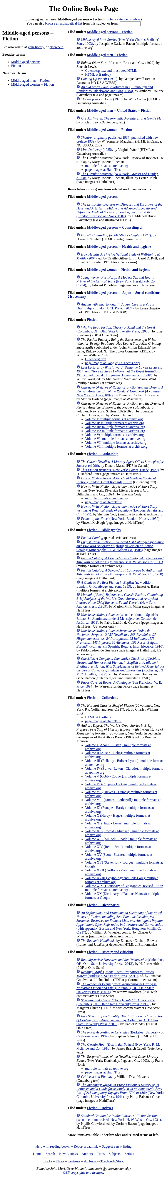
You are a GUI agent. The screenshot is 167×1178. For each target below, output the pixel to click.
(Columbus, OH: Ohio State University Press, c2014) (116, 988)
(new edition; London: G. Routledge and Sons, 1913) (114, 584)
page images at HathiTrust (103, 169)
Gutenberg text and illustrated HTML (111, 70)
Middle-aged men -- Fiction (30, 80)
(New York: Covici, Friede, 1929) (120, 470)
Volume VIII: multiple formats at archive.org (116, 446)
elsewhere (56, 47)
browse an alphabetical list (63, 23)
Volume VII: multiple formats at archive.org (115, 442)
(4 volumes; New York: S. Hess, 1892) (119, 391)
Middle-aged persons (25, 62)
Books (47, 1161)
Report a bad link (86, 1146)
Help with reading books (52, 1146)
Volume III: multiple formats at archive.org (115, 427)
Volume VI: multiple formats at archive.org (115, 438)
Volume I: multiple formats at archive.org (114, 419)
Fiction (16, 66)
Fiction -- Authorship (102, 454)
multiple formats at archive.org (106, 166)
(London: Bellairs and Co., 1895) (119, 510)
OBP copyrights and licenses (83, 1172)
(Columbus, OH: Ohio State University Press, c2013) (120, 961)
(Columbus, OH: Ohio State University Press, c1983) (115, 1002)
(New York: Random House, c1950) (120, 518)
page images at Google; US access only (112, 363)
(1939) (99, 79)
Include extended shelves (123, 19)
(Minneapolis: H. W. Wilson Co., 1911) (120, 560)
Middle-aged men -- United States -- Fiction (119, 110)
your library (36, 47)
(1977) (116, 235)
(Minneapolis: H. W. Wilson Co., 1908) (119, 572)
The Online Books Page (83, 8)
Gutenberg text (95, 359)
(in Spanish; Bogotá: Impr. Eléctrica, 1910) (119, 638)
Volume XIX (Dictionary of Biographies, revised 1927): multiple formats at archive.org (124, 888)
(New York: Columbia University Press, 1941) (120, 1090)
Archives (90, 1161)
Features (74, 1161)
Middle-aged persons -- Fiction (109, 32)
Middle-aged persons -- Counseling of (114, 227)
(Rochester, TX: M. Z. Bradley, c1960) (120, 666)
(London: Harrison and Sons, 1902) (119, 210)
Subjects (114, 1154)
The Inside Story (112, 1161)
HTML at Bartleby (98, 74)
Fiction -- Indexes (100, 1108)
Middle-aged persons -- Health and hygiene (119, 246)
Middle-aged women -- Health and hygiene (118, 269)
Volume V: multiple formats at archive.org (114, 435)
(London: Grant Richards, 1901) (116, 480)
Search (50, 1154)
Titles (101, 1154)
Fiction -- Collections (102, 697)
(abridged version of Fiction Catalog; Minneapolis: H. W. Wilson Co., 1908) (120, 546)
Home (37, 1154)
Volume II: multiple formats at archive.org (114, 423)
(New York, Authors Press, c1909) (119, 600)
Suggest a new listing (117, 1146)
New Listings (68, 1154)
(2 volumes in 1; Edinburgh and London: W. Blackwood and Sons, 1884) (114, 89)
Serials (129, 1154)
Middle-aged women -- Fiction (32, 84)
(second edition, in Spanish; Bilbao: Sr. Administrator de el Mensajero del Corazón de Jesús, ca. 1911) (117, 618)
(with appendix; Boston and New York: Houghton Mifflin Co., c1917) (119, 922)
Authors (87, 1154)
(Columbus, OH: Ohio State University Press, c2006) (115, 329)
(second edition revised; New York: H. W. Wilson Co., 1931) (118, 1118)
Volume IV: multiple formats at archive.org (115, 431)
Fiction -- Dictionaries (103, 905)
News (60, 1161)
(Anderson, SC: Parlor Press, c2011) (115, 974)
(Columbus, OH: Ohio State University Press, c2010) (120, 1020)
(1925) (101, 99)
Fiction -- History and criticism (110, 952)
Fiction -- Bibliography (104, 530)
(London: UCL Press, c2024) (115, 306)
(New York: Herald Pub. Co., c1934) (116, 281)
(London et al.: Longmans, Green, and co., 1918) (119, 371)
